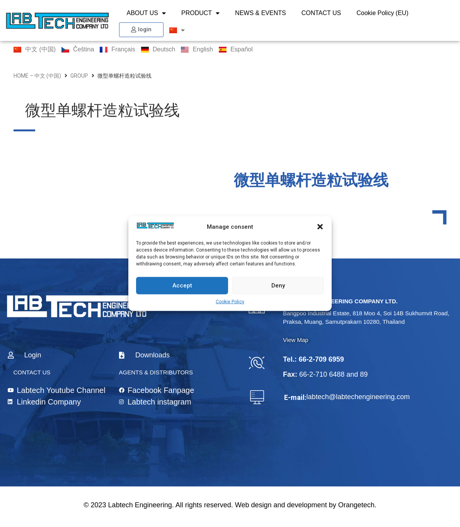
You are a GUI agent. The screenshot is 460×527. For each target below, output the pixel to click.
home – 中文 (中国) (37, 76)
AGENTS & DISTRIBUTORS (156, 372)
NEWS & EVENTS (260, 13)
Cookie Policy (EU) (382, 13)
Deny (278, 285)
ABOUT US (146, 13)
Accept (182, 285)
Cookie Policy (230, 301)
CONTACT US (321, 13)
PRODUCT (200, 13)
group (79, 76)
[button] (320, 227)
